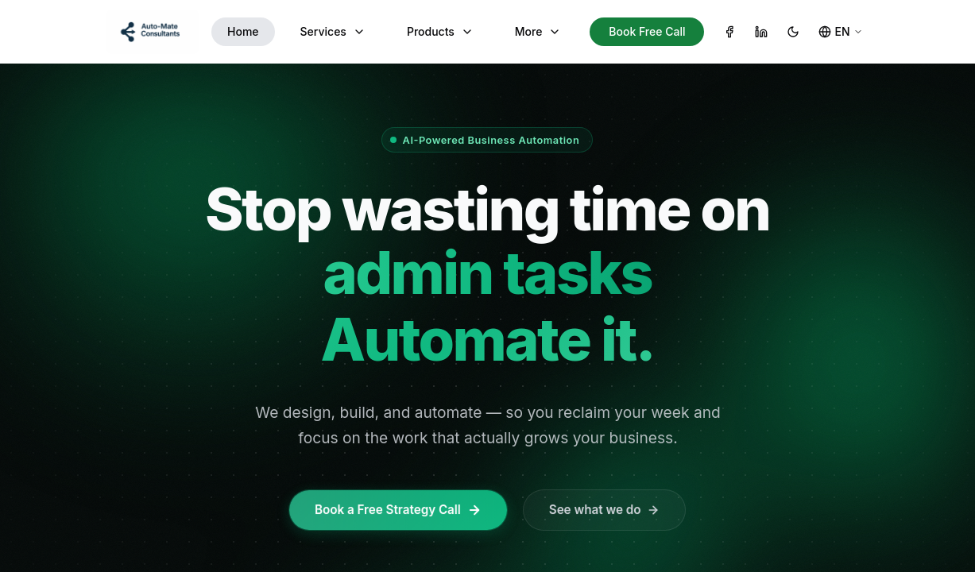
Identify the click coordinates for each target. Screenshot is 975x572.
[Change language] (840, 31)
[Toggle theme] (793, 31)
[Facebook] (729, 31)
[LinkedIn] (761, 31)
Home (243, 31)
